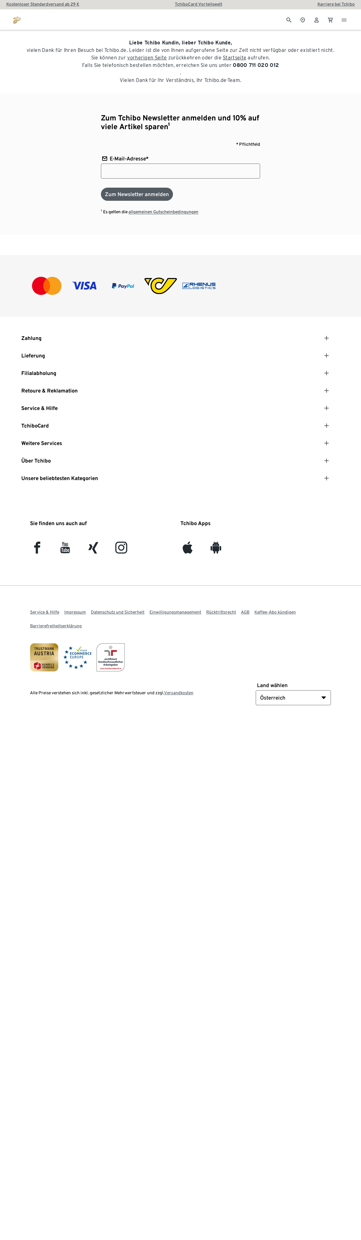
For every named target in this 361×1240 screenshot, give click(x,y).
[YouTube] (65, 550)
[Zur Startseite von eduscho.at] (17, 19)
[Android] (216, 550)
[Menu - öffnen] (344, 19)
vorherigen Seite (147, 58)
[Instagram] (121, 550)
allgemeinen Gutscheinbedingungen (163, 211)
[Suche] (289, 19)
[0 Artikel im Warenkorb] (330, 19)
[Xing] (93, 550)
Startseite (234, 58)
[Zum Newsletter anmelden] (137, 194)
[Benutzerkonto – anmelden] (316, 19)
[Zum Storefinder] (303, 19)
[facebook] (37, 550)
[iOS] (187, 550)
